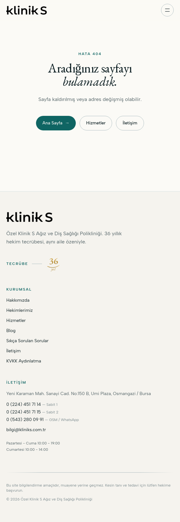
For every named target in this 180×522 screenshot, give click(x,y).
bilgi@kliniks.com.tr (26, 429)
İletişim (130, 123)
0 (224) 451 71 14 (23, 404)
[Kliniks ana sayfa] (26, 10)
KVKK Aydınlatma (23, 361)
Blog (10, 330)
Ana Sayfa (55, 123)
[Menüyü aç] (167, 10)
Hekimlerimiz (19, 310)
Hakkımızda (17, 300)
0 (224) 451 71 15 (23, 412)
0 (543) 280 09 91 (25, 419)
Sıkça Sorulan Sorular (27, 340)
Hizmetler (96, 123)
